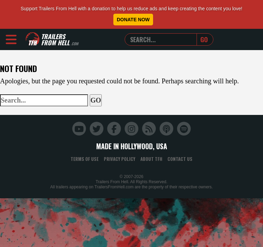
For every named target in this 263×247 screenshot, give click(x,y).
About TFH (151, 158)
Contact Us (179, 158)
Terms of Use (85, 158)
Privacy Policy (119, 158)
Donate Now (133, 19)
